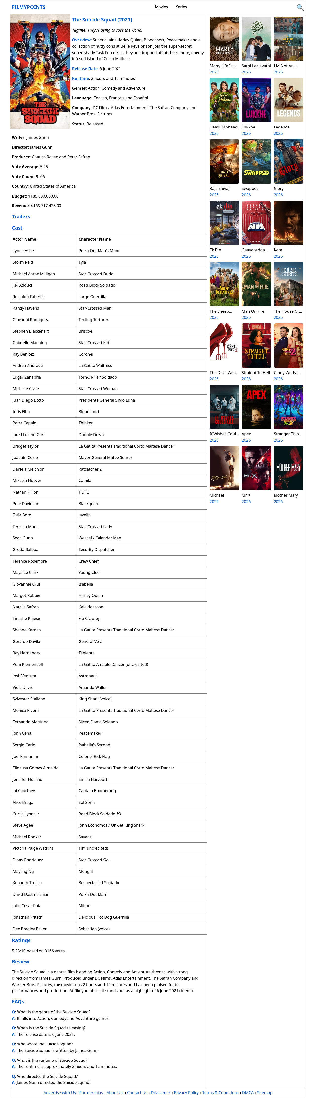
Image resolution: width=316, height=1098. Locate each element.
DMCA (248, 1092)
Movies (161, 7)
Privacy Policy (186, 1092)
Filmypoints (28, 7)
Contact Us (137, 1092)
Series (181, 7)
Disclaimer (160, 1092)
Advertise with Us (60, 1092)
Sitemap (265, 1092)
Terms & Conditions (220, 1092)
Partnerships (91, 1092)
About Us (115, 1092)
